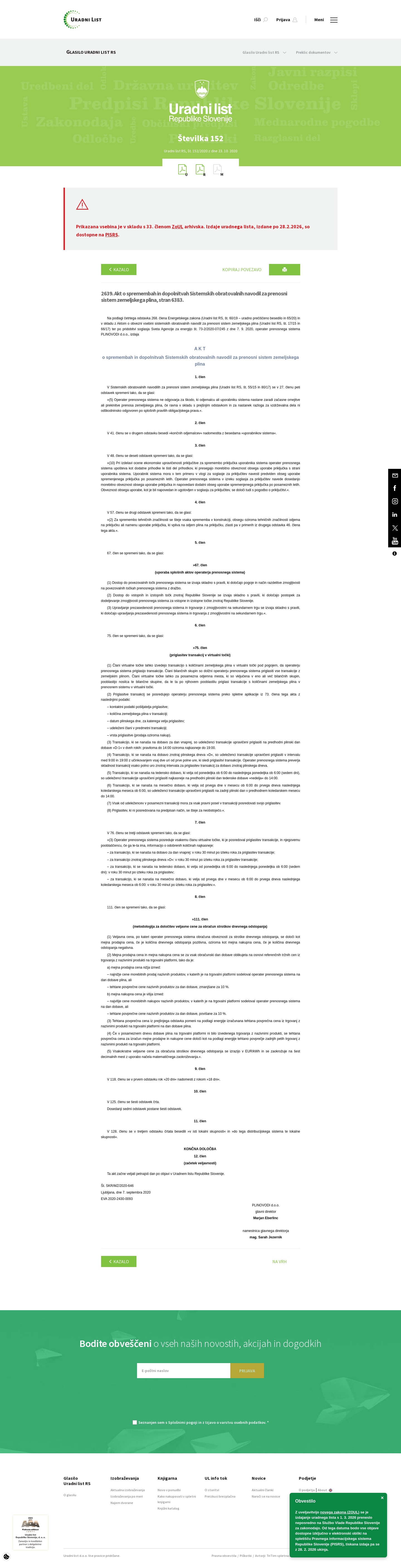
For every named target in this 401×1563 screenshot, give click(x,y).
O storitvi (212, 1490)
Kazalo (119, 269)
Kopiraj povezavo (241, 269)
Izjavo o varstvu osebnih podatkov (235, 1422)
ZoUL (177, 226)
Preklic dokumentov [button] (317, 52)
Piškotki (246, 1556)
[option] (200, 138)
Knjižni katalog (168, 1508)
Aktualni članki (262, 1490)
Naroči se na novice (266, 1496)
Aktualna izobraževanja (128, 1490)
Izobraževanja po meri (127, 1496)
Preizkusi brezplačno (220, 1496)
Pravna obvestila (224, 1556)
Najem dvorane (122, 1503)
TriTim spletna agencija (284, 1556)
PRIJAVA (247, 1370)
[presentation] (200, 1402)
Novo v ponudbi (169, 1490)
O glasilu (69, 1495)
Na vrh (279, 1261)
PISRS (111, 234)
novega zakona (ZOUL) (340, 1512)
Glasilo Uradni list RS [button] (264, 52)
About (325, 1490)
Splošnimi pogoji (182, 1422)
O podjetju (307, 1490)
